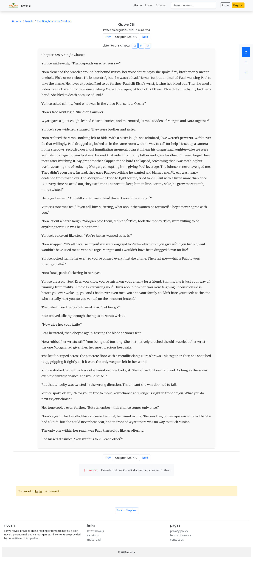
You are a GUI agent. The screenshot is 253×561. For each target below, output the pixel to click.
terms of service (180, 535)
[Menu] (246, 62)
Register (238, 5)
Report (90, 470)
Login (225, 5)
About (149, 5)
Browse (160, 5)
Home (138, 5)
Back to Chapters (126, 510)
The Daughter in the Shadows (54, 21)
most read (94, 539)
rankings (93, 535)
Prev (108, 37)
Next (145, 37)
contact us (177, 539)
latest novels (95, 531)
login (38, 491)
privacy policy (179, 531)
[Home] (246, 52)
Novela (29, 21)
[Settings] (246, 72)
